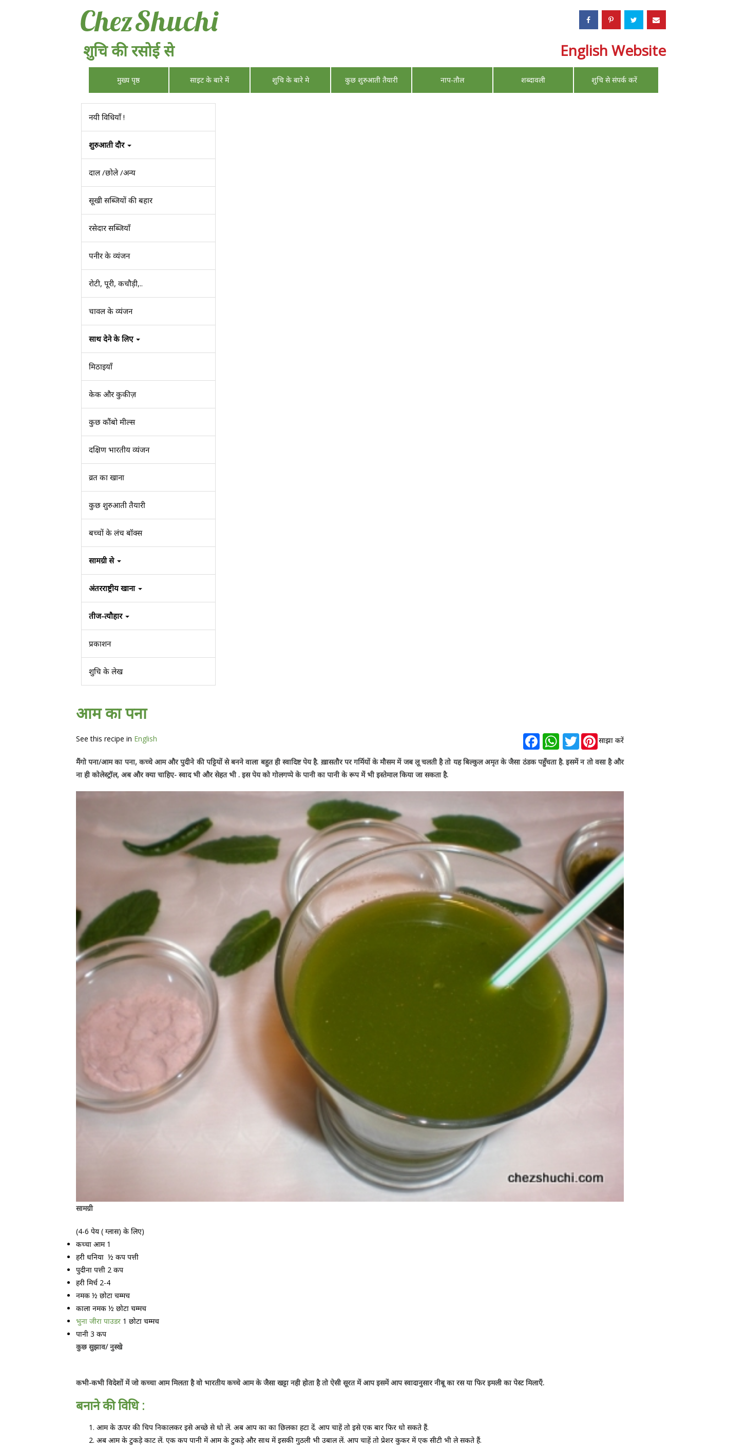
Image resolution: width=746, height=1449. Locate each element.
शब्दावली (533, 80)
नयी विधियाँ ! (106, 117)
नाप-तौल (452, 80)
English (300, 137)
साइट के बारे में (209, 80)
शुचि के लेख (105, 671)
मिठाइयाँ (100, 366)
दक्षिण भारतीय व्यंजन (118, 449)
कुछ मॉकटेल (247, 1306)
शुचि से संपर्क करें (614, 80)
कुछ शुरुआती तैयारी (371, 80)
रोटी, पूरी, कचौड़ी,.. (115, 283)
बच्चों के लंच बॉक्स (115, 532)
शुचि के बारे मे (290, 80)
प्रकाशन (99, 643)
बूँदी (590, 900)
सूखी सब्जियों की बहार (120, 200)
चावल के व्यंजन (110, 311)
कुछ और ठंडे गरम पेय (259, 1329)
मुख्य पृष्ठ (128, 80)
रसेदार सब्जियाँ (109, 228)
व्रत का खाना (106, 477)
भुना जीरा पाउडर (253, 648)
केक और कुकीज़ (112, 394)
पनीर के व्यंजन (108, 255)
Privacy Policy (480, 1416)
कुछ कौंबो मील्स (111, 422)
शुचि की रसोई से (128, 50)
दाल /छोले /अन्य (111, 172)
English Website (613, 50)
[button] (148, 616)
